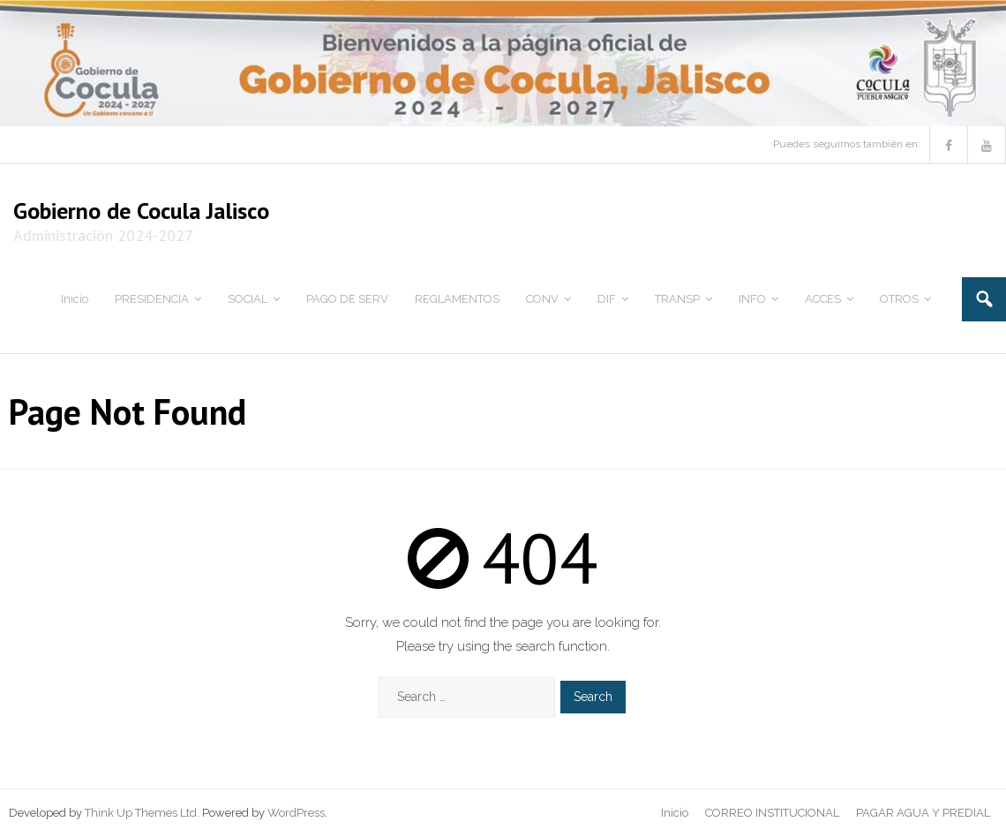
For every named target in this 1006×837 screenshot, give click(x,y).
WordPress (296, 812)
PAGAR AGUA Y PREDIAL (923, 812)
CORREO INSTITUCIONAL (772, 812)
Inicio (674, 812)
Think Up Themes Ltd (141, 812)
